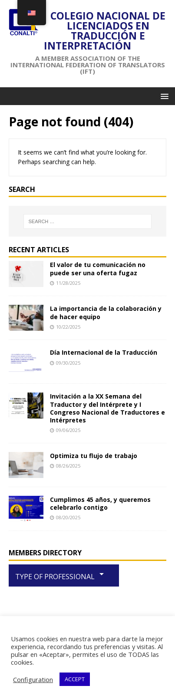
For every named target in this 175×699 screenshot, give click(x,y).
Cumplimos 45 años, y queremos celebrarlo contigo (100, 503)
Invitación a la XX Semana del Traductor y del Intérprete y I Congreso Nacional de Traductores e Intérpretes (107, 408)
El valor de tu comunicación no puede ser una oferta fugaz (97, 268)
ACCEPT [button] (75, 679)
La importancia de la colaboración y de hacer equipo (106, 312)
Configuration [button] (33, 679)
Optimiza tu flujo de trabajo (93, 456)
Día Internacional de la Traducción (103, 352)
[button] (163, 95)
